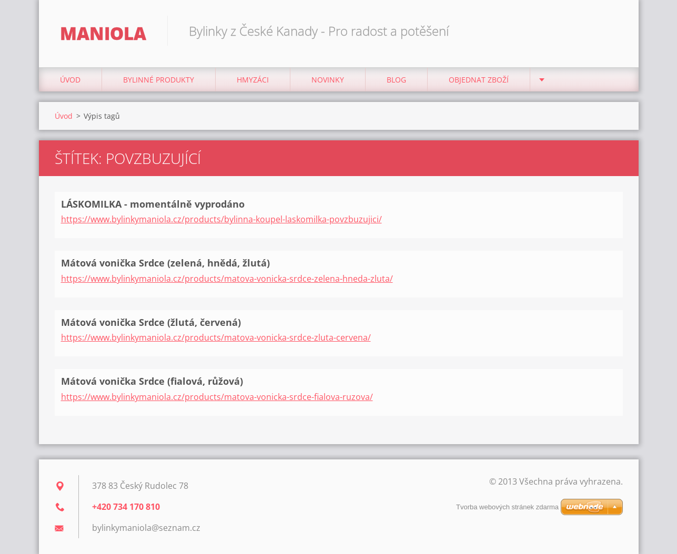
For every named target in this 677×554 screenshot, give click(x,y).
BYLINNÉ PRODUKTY (158, 80)
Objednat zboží (479, 80)
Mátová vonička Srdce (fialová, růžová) (152, 381)
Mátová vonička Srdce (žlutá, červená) (151, 322)
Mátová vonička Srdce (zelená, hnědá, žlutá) (165, 263)
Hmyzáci (253, 80)
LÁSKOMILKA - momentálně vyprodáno (153, 204)
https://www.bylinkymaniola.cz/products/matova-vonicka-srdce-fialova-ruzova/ (217, 397)
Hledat (611, 30)
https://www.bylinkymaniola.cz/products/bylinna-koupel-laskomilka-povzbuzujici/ (221, 219)
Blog (396, 80)
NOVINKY (327, 80)
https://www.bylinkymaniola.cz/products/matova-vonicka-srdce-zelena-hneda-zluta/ (227, 278)
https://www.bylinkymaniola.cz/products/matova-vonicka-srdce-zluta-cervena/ (216, 337)
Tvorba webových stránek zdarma (507, 507)
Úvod (70, 80)
